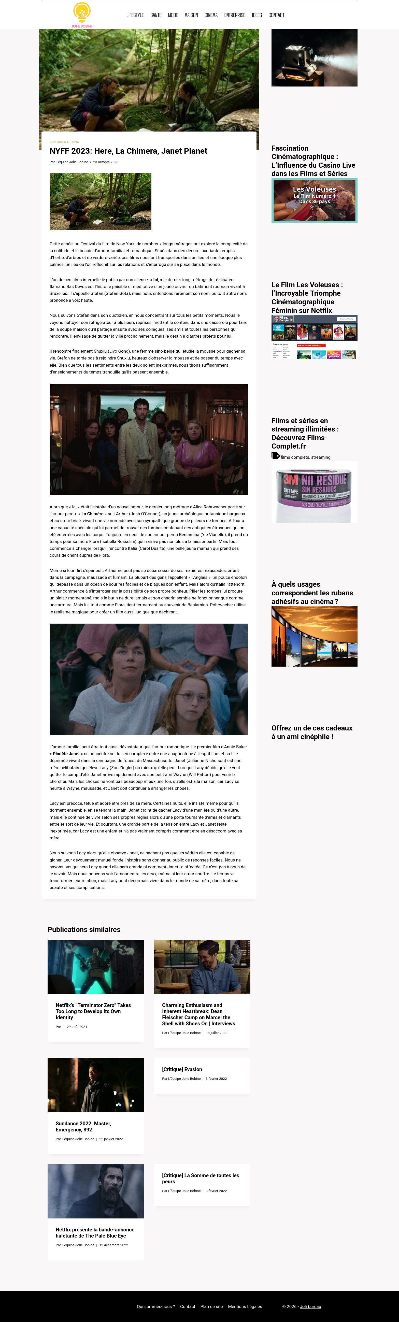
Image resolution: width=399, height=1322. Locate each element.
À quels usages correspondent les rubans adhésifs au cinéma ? (312, 593)
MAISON (191, 14)
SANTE (155, 14)
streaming (321, 457)
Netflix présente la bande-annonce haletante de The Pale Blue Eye (95, 1233)
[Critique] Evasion (182, 1069)
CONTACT (276, 14)
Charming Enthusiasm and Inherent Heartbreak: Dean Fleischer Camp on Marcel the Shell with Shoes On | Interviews (198, 1014)
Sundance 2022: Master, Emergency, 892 (83, 1126)
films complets (295, 457)
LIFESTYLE (135, 14)
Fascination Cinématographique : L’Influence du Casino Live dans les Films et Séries (313, 161)
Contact (187, 1306)
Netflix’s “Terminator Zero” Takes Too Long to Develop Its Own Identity (93, 1011)
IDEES (257, 14)
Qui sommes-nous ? (156, 1306)
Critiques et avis (64, 142)
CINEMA (211, 14)
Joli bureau (310, 1306)
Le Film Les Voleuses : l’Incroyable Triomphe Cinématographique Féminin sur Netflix (307, 298)
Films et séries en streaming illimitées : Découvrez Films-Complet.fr (305, 433)
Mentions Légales (245, 1306)
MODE (173, 14)
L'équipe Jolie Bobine (72, 162)
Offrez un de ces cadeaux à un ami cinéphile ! (312, 732)
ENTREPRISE (234, 14)
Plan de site (212, 1306)
